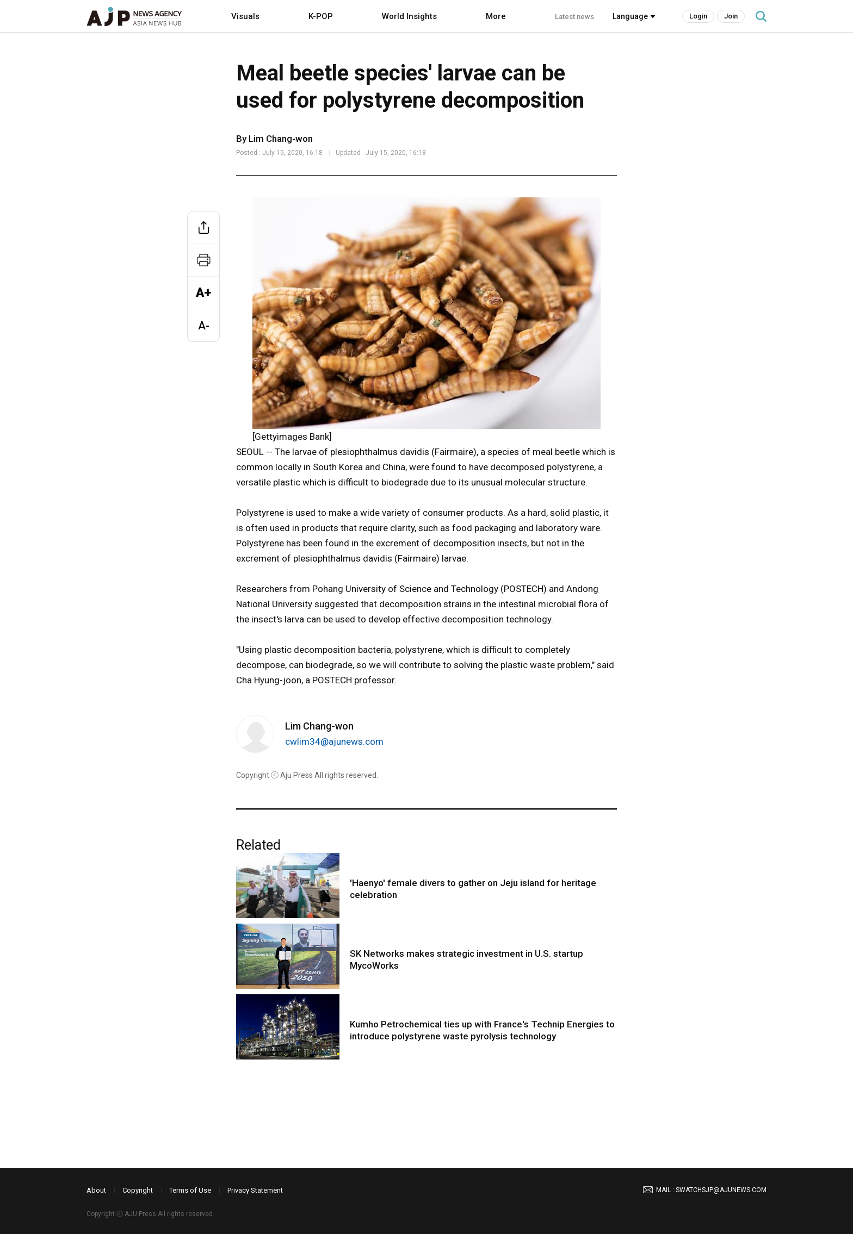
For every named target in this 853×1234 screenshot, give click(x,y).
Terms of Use (190, 1190)
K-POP (320, 16)
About (96, 1190)
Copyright (137, 1190)
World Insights (409, 16)
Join (731, 16)
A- (203, 325)
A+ (203, 292)
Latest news (574, 17)
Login (698, 16)
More (496, 16)
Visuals (245, 16)
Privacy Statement (255, 1190)
